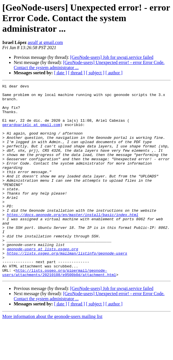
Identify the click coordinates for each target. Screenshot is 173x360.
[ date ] (60, 72)
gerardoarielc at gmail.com (31, 133)
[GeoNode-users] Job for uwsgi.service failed (111, 57)
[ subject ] (95, 72)
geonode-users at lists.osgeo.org (42, 282)
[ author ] (114, 72)
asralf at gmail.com (45, 42)
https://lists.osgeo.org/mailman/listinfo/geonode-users (67, 287)
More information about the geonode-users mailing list (52, 355)
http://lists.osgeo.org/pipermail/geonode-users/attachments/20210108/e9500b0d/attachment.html (59, 310)
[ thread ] (76, 72)
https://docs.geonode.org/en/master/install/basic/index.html (72, 241)
